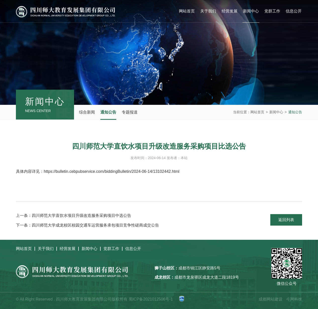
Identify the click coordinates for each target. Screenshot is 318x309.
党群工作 (272, 11)
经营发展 (230, 11)
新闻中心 (251, 11)
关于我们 (208, 11)
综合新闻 (87, 112)
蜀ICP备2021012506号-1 (151, 299)
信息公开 (294, 11)
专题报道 (130, 112)
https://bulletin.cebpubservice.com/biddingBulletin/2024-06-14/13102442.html (111, 171)
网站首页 (187, 11)
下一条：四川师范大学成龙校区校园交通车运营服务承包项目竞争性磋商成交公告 (87, 225)
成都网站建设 (270, 299)
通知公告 (108, 112)
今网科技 (294, 299)
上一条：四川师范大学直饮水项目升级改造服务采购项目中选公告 (73, 215)
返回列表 (286, 220)
